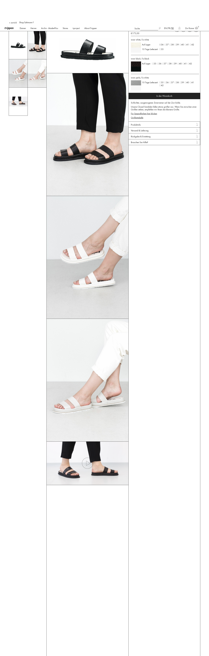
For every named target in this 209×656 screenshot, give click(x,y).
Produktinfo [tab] (136, 13)
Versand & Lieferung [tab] (139, 19)
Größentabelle (137, 6)
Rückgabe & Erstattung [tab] (141, 25)
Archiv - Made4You (49, 2)
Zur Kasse (190, 2)
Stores (65, 2)
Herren (33, 2)
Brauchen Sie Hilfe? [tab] (139, 31)
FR (169, 2)
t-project (76, 2)
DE (172, 2)
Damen (23, 2)
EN (165, 2)
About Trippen (90, 2)
